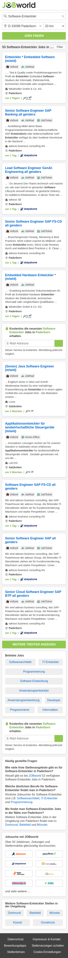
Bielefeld (24, 824)
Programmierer (20, 709)
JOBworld (35, 775)
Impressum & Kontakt (46, 939)
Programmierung (34, 671)
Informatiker (50, 709)
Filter (60, 47)
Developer (54, 700)
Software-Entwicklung (34, 681)
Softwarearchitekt (20, 662)
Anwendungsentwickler (34, 690)
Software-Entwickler (22, 47)
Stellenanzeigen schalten (48, 945)
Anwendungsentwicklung (23, 700)
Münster (42, 824)
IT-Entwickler (50, 662)
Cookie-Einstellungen (47, 951)
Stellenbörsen (16, 951)
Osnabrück (48, 922)
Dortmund (11, 824)
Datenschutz (16, 939)
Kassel (17, 922)
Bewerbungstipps (15, 945)
